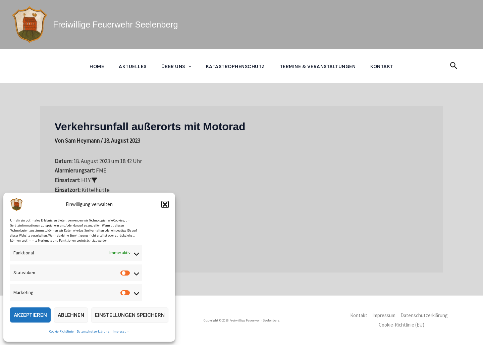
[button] (165, 204)
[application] (188, 66)
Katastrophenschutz (235, 66)
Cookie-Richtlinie (61, 331)
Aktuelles (133, 66)
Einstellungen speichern (130, 315)
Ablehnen (71, 315)
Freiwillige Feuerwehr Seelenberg (115, 24)
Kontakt (381, 66)
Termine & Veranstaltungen (318, 66)
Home (97, 66)
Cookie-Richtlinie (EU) (401, 325)
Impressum (121, 331)
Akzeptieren (30, 315)
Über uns (176, 66)
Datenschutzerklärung (93, 331)
